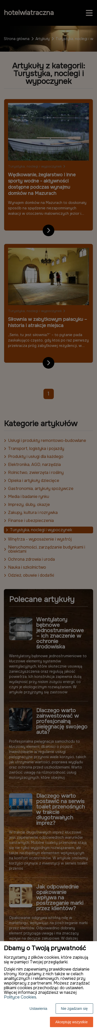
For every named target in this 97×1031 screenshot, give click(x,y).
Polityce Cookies (20, 997)
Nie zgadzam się (74, 1008)
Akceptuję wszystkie (71, 1022)
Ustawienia (38, 1008)
